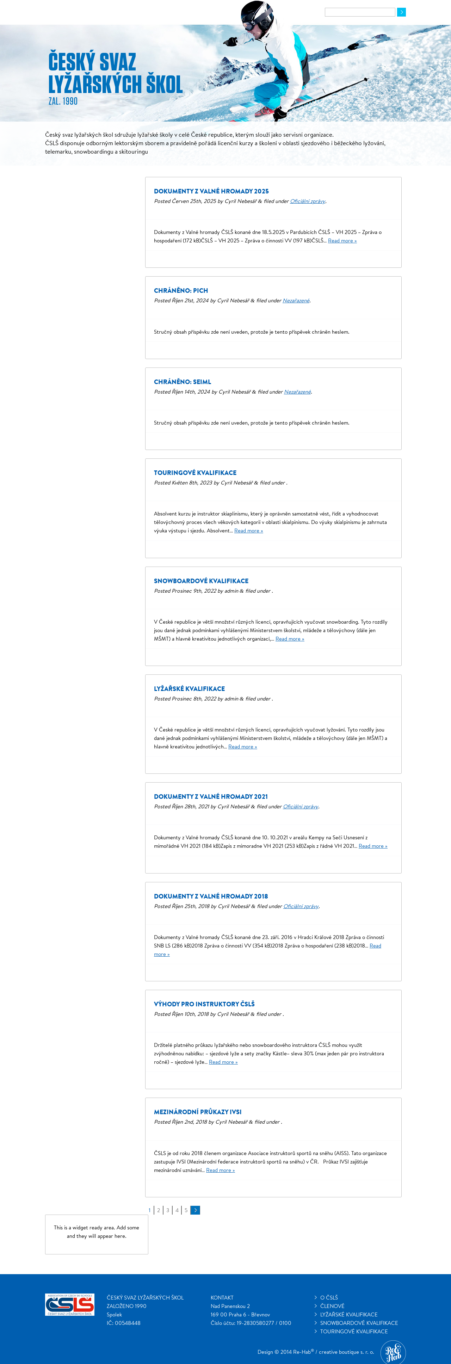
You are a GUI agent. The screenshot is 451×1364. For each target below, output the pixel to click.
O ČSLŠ (329, 1297)
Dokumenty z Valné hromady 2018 (211, 896)
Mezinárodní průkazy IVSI (198, 1111)
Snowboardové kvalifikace (201, 580)
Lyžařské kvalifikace (189, 688)
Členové (332, 1306)
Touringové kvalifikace (195, 472)
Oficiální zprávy (307, 201)
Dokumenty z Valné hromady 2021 (211, 796)
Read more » (342, 240)
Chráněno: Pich (181, 290)
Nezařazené (296, 300)
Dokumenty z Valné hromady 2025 (211, 191)
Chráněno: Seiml (182, 381)
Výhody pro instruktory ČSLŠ (204, 1004)
